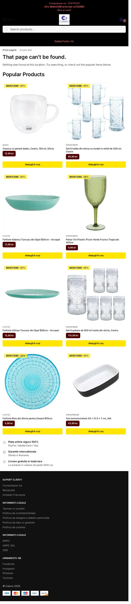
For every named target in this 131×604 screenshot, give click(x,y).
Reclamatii (9, 490)
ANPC (6, 540)
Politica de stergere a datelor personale (26, 517)
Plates (6, 236)
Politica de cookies (14, 527)
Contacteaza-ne (12, 485)
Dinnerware (72, 415)
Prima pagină (9, 50)
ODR (5, 550)
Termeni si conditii (14, 508)
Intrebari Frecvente (14, 494)
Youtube (8, 578)
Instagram (9, 568)
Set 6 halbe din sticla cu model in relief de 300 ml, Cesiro (94, 150)
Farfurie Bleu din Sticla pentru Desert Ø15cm (27, 418)
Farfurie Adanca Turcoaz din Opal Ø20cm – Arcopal (31, 239)
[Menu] (8, 19)
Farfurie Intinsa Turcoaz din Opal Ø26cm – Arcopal (31, 330)
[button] (122, 19)
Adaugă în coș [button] (32, 164)
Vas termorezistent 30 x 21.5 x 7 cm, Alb (88, 418)
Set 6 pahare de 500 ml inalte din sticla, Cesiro (92, 330)
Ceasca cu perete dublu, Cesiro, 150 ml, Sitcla (28, 148)
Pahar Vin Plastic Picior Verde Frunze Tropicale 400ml (92, 241)
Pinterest (8, 573)
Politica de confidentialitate (19, 513)
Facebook (8, 563)
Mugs (6, 145)
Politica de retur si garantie (19, 522)
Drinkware (72, 145)
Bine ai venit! (64, 10)
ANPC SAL (9, 545)
